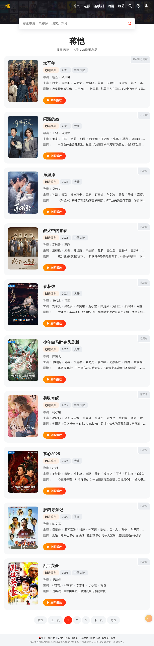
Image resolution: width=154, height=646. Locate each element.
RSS (67, 638)
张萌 (73, 138)
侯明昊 (56, 362)
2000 (65, 516)
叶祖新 (78, 250)
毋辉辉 (66, 133)
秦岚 (55, 138)
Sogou (105, 638)
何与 (67, 362)
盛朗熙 (123, 418)
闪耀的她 (51, 119)
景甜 (64, 194)
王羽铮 (123, 250)
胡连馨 (90, 250)
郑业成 (78, 473)
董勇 (100, 83)
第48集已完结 (140, 59)
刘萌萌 (136, 138)
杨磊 (55, 77)
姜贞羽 (102, 362)
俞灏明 (90, 83)
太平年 (49, 63)
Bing (92, 638)
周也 (67, 250)
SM (113, 638)
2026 (65, 70)
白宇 (55, 83)
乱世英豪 (51, 565)
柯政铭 (56, 412)
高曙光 (141, 194)
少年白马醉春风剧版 (61, 342)
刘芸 (83, 138)
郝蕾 (82, 529)
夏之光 (90, 362)
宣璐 (88, 473)
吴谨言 (68, 306)
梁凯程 (56, 579)
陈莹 (103, 529)
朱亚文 (78, 83)
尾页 (113, 620)
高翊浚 (56, 244)
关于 (43, 638)
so (98, 638)
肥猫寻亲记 (53, 510)
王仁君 (111, 250)
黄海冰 (108, 473)
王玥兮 (135, 250)
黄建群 (144, 418)
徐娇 (97, 473)
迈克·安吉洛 (71, 418)
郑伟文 (56, 188)
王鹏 (67, 244)
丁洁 (119, 473)
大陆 (77, 126)
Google (84, 638)
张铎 (116, 138)
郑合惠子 (76, 194)
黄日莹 (116, 306)
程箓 (67, 300)
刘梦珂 (135, 529)
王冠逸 (105, 138)
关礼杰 (113, 529)
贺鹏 (100, 250)
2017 (65, 405)
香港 (77, 516)
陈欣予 (99, 418)
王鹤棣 (56, 250)
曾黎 (121, 194)
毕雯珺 (80, 306)
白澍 (127, 362)
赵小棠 (92, 306)
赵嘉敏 (99, 194)
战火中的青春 (55, 230)
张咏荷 (68, 585)
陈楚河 (104, 306)
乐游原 (49, 175)
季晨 (125, 138)
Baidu (75, 638)
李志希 (80, 585)
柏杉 (55, 467)
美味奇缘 (51, 398)
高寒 (88, 194)
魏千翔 (93, 138)
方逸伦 (111, 418)
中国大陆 (79, 70)
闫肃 (133, 418)
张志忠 (56, 585)
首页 (40, 620)
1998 (65, 572)
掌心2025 (51, 454)
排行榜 (51, 638)
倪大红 (111, 83)
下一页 (98, 620)
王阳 (64, 138)
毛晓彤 (56, 418)
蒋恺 (143, 83)
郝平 (133, 83)
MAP (60, 638)
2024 (65, 293)
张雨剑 (87, 418)
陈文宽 (56, 523)
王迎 (55, 133)
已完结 (144, 115)
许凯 (55, 194)
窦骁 (67, 473)
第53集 (144, 394)
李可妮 (92, 529)
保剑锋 (123, 83)
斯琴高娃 (70, 529)
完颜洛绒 (115, 362)
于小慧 (92, 585)
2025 (65, 460)
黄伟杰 (56, 300)
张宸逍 (138, 362)
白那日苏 (142, 473)
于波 (131, 194)
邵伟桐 (128, 306)
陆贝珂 (66, 77)
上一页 (55, 620)
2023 (65, 126)
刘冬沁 (111, 194)
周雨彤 (66, 83)
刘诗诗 (56, 473)
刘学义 (56, 306)
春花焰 (49, 286)
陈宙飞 (56, 356)
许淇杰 (129, 473)
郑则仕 (56, 529)
